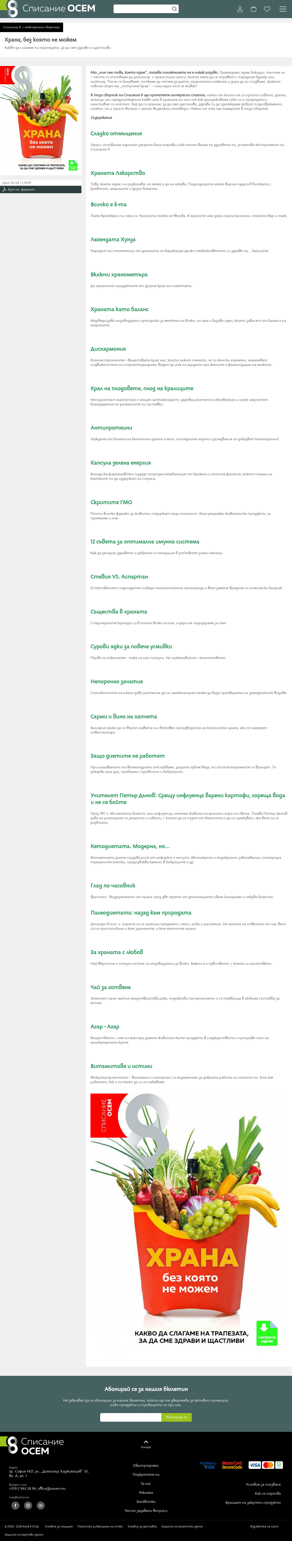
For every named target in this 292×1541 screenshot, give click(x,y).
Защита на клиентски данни (182, 1526)
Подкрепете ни (146, 1475)
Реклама (146, 1493)
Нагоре (146, 1447)
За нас (146, 1484)
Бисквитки (146, 1502)
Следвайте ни (19, 1497)
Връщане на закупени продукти (253, 1503)
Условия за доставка (142, 1526)
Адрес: (13, 1467)
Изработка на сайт (265, 1528)
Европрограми (146, 1465)
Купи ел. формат (21, 190)
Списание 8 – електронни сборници (31, 27)
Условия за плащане (59, 1526)
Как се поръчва (268, 1494)
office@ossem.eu (51, 1489)
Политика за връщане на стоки (100, 1526)
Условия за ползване (263, 1484)
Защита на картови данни (24, 1534)
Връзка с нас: (18, 1485)
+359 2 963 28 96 (22, 1489)
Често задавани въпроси (146, 1511)
